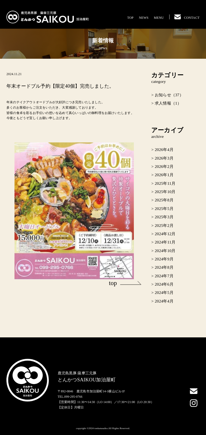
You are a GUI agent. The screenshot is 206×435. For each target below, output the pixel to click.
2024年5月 (164, 292)
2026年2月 (164, 166)
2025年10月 (165, 191)
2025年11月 (165, 183)
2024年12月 (165, 233)
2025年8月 (164, 200)
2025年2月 (164, 225)
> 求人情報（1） (166, 103)
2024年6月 (164, 284)
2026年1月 (164, 174)
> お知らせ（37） (167, 95)
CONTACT (187, 18)
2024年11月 (165, 242)
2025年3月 (164, 217)
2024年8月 (164, 267)
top (125, 282)
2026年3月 (164, 158)
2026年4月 (164, 149)
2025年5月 (164, 208)
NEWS (144, 18)
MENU (159, 18)
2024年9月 (164, 259)
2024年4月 (164, 301)
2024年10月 (165, 250)
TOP (130, 18)
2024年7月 (164, 276)
